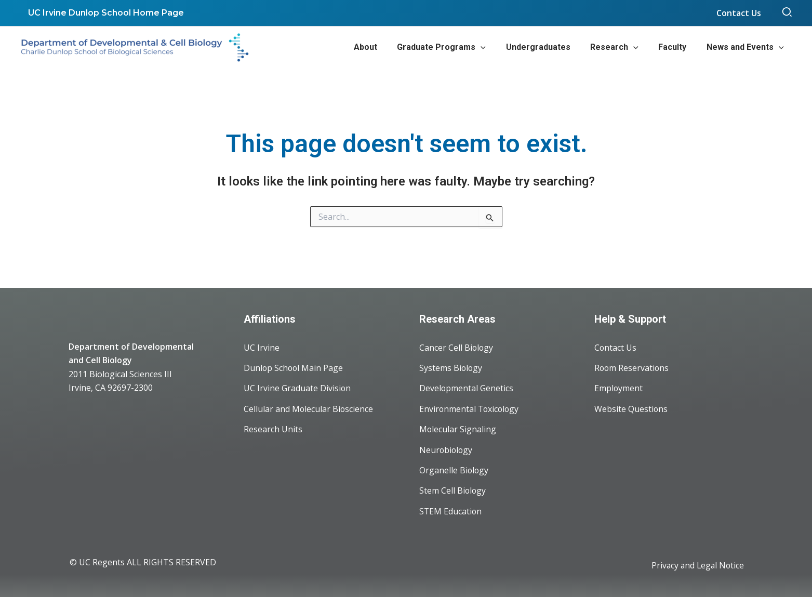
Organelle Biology (454, 469)
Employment (618, 386)
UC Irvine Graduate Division (297, 386)
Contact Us (615, 345)
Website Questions (631, 407)
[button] (787, 13)
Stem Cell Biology (453, 490)
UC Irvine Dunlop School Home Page (104, 13)
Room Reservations (632, 366)
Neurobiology (446, 449)
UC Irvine (261, 345)
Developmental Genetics (466, 386)
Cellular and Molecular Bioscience (309, 407)
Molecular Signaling (458, 428)
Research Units (273, 428)
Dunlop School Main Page (294, 366)
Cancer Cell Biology (456, 345)
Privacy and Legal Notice (696, 566)
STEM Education (451, 511)
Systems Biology (451, 366)
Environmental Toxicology (470, 407)
